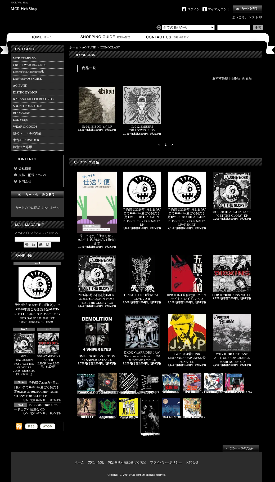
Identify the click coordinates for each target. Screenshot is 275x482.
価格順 (235, 78)
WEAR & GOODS (25, 126)
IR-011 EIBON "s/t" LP (97, 107)
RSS (31, 426)
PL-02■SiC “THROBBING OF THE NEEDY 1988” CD (193, 383)
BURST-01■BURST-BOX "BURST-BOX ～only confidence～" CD (171, 383)
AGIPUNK (20, 85)
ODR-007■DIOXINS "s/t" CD (48, 347)
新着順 (247, 78)
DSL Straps (20, 120)
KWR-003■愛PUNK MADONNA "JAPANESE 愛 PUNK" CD (187, 339)
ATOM (47, 426)
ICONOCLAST (110, 47)
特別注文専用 (22, 147)
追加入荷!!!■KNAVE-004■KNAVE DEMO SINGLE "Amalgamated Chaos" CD (150, 417)
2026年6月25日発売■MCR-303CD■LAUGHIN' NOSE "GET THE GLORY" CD (97, 280)
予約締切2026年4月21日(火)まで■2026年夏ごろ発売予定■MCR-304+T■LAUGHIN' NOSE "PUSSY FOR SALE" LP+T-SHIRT (37, 293)
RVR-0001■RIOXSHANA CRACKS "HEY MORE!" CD (238, 383)
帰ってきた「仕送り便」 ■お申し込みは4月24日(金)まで (97, 209)
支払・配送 (96, 462)
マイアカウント (219, 9)
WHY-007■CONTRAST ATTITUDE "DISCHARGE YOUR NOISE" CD (232, 339)
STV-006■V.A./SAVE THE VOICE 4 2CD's (87, 383)
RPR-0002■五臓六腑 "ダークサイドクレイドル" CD (187, 278)
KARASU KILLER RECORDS (33, 99)
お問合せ (167, 37)
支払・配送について (105, 37)
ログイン (193, 9)
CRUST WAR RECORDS (29, 65)
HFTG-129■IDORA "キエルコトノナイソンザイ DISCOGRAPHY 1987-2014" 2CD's (194, 408)
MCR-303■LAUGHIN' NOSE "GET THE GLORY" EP (24, 351)
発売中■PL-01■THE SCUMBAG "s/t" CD (107, 408)
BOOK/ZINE (21, 113)
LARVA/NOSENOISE (27, 79)
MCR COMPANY (25, 58)
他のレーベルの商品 (27, 133)
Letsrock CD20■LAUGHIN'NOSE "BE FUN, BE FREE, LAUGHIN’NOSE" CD (220, 383)
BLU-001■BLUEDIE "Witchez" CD (172, 408)
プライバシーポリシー (166, 462)
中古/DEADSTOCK (26, 140)
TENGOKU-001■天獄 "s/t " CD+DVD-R (142, 278)
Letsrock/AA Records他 (28, 72)
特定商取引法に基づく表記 (127, 462)
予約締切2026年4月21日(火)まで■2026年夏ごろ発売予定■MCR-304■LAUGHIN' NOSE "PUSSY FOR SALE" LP (142, 199)
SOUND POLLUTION (28, 106)
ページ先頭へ (241, 448)
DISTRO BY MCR (25, 92)
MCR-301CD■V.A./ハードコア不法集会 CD (150, 383)
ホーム (42, 37)
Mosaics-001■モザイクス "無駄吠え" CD (128, 408)
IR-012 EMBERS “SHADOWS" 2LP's (142, 109)
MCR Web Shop (24, 9)
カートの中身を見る (37, 194)
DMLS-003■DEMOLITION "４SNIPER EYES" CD (97, 338)
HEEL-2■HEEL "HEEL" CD (86, 408)
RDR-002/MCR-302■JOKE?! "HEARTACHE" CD (109, 383)
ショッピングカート (247, 8)
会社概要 (25, 168)
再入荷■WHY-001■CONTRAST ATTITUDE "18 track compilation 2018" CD (131, 383)
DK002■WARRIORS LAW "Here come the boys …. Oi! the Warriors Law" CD (142, 338)
